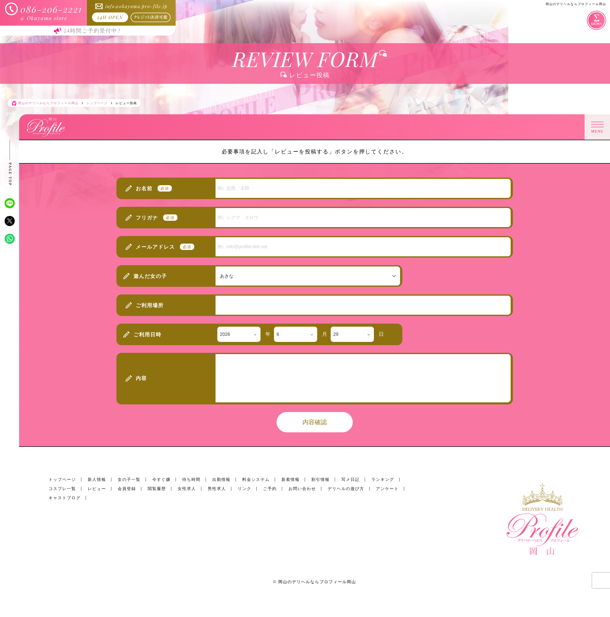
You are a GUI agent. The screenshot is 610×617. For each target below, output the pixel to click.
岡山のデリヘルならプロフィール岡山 (317, 582)
